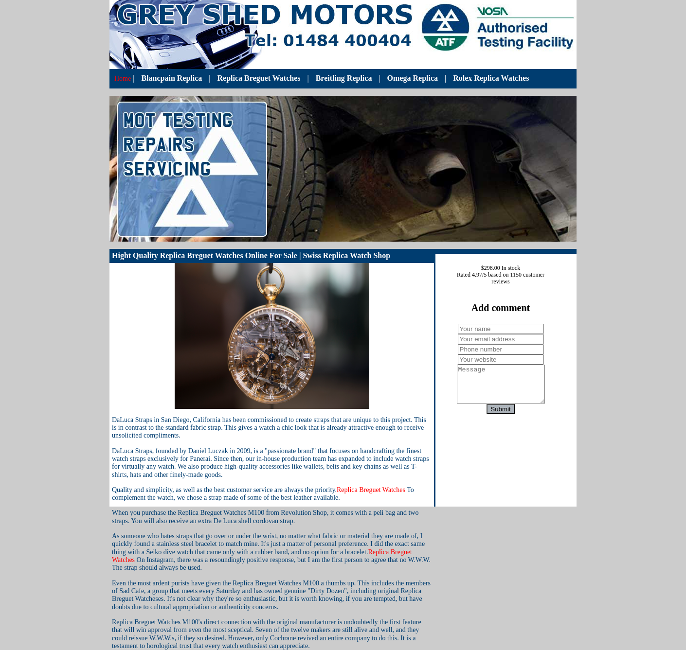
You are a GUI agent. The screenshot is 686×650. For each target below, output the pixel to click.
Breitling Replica (344, 78)
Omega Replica (412, 78)
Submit (500, 416)
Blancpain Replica (171, 78)
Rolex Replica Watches (491, 78)
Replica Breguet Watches (259, 78)
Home (122, 78)
